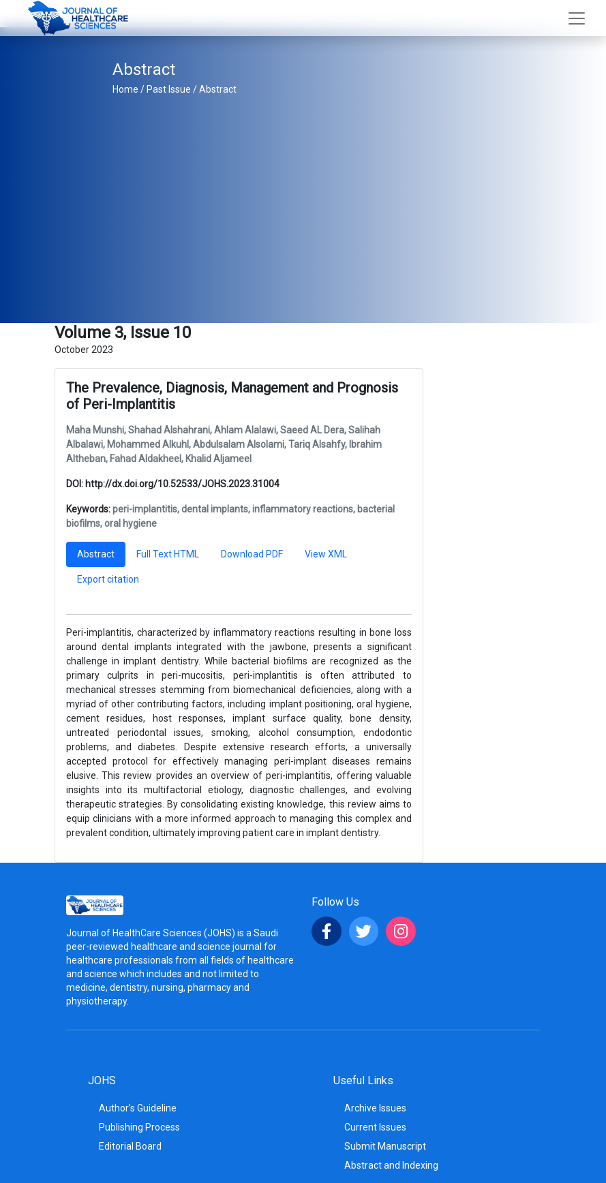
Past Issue (169, 89)
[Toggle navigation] (576, 18)
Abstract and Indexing (391, 1165)
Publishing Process (139, 1127)
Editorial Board (130, 1146)
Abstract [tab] (96, 554)
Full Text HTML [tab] (167, 554)
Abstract (218, 89)
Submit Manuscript (385, 1146)
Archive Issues (375, 1108)
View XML (326, 554)
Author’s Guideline (138, 1108)
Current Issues (375, 1127)
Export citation (108, 579)
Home (125, 89)
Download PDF (252, 554)
